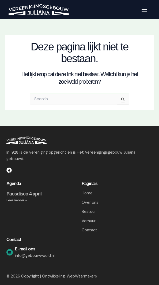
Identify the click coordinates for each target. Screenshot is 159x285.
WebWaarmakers (82, 276)
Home (87, 193)
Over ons (90, 202)
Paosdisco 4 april (23, 194)
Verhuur (89, 221)
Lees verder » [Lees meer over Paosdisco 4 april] (16, 200)
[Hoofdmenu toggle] (144, 9)
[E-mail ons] (9, 252)
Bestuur (89, 211)
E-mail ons (25, 249)
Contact (89, 230)
